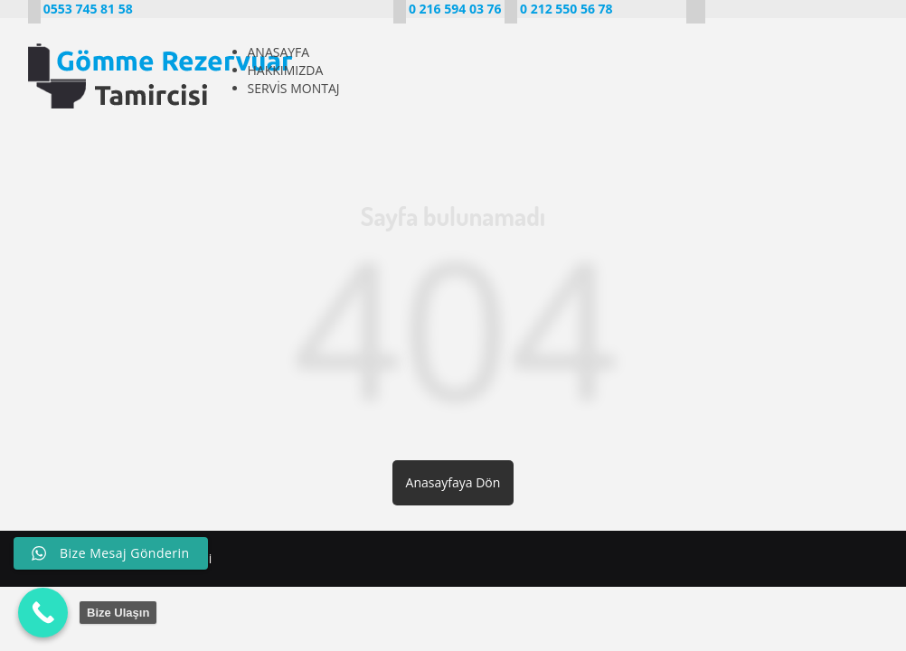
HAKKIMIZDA (286, 70)
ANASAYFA (279, 52)
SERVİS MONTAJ (294, 88)
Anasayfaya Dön (453, 482)
